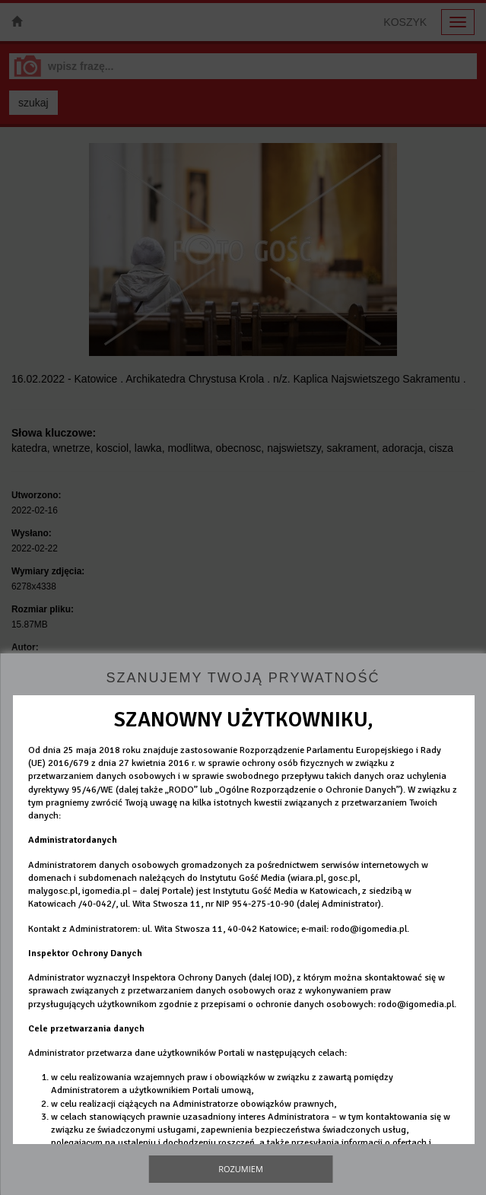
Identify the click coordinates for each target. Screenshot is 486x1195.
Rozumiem (240, 1168)
